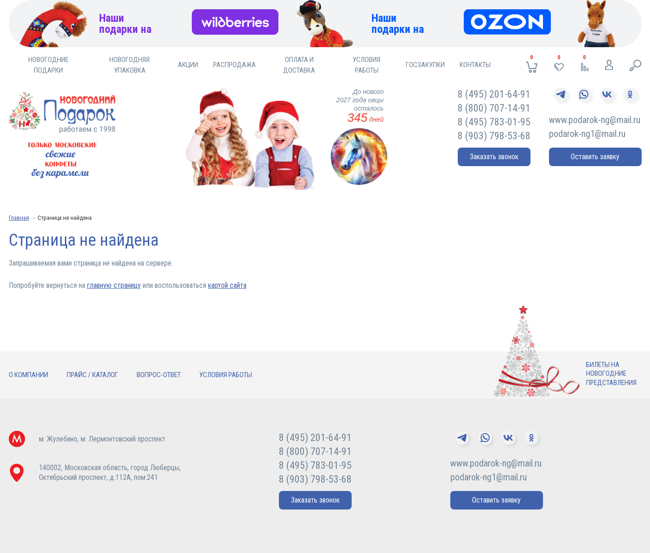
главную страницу (114, 285)
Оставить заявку (595, 156)
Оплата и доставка (299, 65)
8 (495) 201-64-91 (494, 94)
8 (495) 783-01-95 (494, 122)
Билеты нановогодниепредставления (611, 373)
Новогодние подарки (48, 65)
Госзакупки (425, 65)
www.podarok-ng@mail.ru (594, 119)
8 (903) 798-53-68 (494, 136)
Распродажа (234, 65)
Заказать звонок (494, 156)
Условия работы (366, 65)
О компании (28, 375)
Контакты (475, 65)
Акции (188, 65)
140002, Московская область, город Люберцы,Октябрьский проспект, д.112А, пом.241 (110, 472)
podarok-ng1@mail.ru (587, 133)
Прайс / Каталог (92, 375)
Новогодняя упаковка (129, 65)
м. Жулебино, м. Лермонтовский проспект (102, 439)
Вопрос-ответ (159, 375)
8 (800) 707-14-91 (494, 108)
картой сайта (227, 285)
